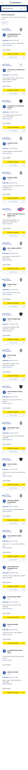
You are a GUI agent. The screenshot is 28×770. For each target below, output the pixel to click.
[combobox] (14, 8)
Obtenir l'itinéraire (7, 45)
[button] (21, 8)
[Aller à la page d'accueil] (15, 2)
